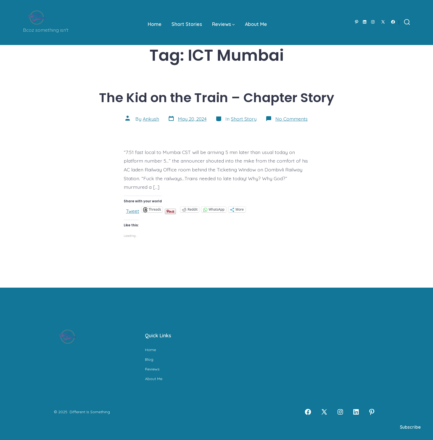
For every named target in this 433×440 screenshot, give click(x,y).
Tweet (132, 210)
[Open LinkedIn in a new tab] (364, 21)
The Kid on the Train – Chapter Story (216, 98)
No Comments (291, 119)
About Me (256, 24)
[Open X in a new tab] (383, 21)
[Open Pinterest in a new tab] (356, 21)
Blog (149, 359)
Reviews (223, 24)
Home (155, 24)
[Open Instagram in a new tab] (372, 21)
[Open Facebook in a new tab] (393, 21)
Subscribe (410, 427)
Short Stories (186, 24)
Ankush (151, 119)
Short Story (244, 119)
